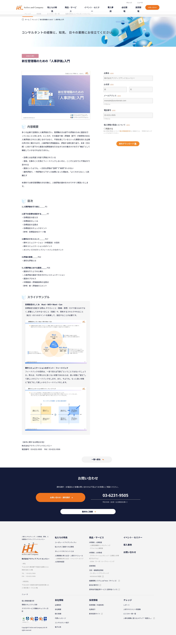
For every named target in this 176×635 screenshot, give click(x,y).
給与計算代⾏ (94, 585)
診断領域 (92, 566)
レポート (126, 605)
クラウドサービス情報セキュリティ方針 (35, 611)
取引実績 (58, 614)
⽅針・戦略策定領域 (96, 570)
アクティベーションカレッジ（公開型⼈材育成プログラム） (104, 557)
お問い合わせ (152, 5)
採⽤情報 (139, 6)
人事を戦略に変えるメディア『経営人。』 (137, 618)
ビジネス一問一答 (53, 14)
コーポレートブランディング (99, 573)
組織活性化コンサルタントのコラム (78, 14)
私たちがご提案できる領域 (64, 547)
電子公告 (58, 627)
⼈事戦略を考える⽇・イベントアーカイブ (69, 558)
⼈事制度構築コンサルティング (100, 545)
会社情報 (128, 6)
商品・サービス (82, 6)
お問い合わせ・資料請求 (61, 497)
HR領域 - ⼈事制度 (95, 542)
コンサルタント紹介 (62, 622)
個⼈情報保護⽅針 (28, 601)
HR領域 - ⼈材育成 (95, 552)
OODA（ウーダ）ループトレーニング (102, 561)
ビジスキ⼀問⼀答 (129, 614)
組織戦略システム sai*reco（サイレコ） (103, 581)
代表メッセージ (60, 618)
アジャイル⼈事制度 (96, 548)
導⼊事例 (116, 6)
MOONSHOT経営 (95, 576)
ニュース (140, 3)
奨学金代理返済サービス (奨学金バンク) (103, 589)
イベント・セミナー (101, 6)
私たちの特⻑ (67, 6)
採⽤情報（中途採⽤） (97, 605)
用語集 (39, 14)
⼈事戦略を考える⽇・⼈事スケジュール (69, 555)
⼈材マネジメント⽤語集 (132, 609)
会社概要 (58, 609)
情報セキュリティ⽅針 (29, 605)
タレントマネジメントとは (64, 551)
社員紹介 (92, 609)
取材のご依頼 (89, 511)
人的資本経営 (59, 562)
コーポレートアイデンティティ (66, 542)
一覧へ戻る (89, 459)
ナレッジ (129, 3)
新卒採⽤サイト (94, 614)
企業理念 (58, 605)
